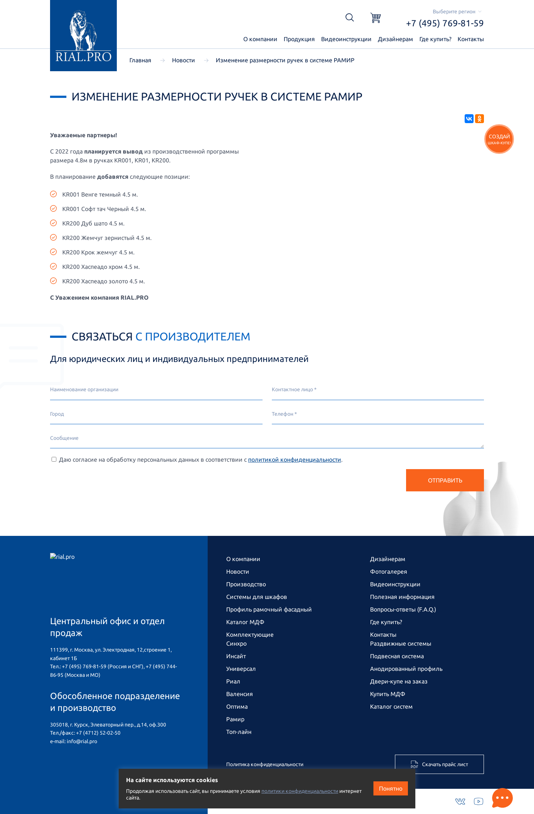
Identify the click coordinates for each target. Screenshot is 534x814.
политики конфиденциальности (299, 791)
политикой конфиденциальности (294, 459)
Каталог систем (391, 706)
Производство (246, 584)
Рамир (235, 719)
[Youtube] (478, 801)
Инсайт (236, 656)
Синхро (236, 643)
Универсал (241, 668)
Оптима (237, 706)
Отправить (445, 480)
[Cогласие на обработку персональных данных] (54, 459)
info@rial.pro (82, 741)
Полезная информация (402, 596)
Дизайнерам (395, 39)
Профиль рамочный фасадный (269, 609)
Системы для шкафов (256, 596)
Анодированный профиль (406, 668)
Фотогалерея (388, 571)
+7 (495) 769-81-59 (445, 23)
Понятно (390, 788)
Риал (233, 681)
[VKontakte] (460, 801)
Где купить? (435, 39)
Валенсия (239, 694)
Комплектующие (250, 634)
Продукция (299, 39)
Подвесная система (397, 656)
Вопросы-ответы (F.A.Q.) (403, 609)
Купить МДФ (387, 694)
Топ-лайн (238, 731)
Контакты (471, 39)
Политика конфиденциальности (264, 764)
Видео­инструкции (395, 584)
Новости (237, 571)
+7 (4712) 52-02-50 (98, 733)
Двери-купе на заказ (399, 681)
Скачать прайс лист (439, 764)
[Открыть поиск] (350, 17)
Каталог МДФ (245, 622)
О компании (260, 39)
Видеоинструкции (346, 39)
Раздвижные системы (400, 643)
